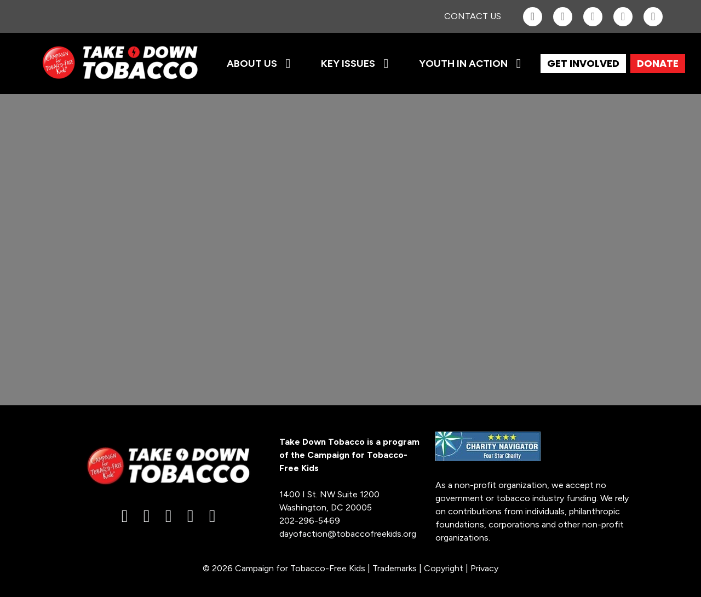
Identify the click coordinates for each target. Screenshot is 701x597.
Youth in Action (463, 64)
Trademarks (394, 568)
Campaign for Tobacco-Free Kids (300, 568)
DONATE (658, 63)
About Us (252, 64)
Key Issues (348, 64)
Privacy (484, 568)
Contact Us (472, 16)
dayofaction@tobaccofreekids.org (347, 534)
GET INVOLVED (583, 63)
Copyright (443, 568)
